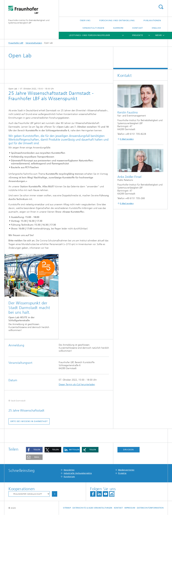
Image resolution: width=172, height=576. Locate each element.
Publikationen (152, 20)
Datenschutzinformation (150, 569)
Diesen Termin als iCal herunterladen (77, 384)
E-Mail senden (127, 139)
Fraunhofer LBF (15, 43)
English (156, 28)
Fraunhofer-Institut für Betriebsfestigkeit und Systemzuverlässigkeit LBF (28, 21)
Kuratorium (69, 537)
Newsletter (69, 531)
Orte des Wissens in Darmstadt (29, 482)
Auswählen (54, 555)
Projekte (137, 35)
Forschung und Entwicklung (117, 20)
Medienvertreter (126, 531)
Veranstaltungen (93, 28)
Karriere (118, 28)
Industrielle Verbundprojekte (78, 534)
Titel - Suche (161, 7)
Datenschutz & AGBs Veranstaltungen (92, 569)
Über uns (85, 20)
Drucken (128, 510)
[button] (34, 510)
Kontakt (137, 28)
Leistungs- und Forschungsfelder (89, 35)
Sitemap (67, 569)
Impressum (129, 569)
